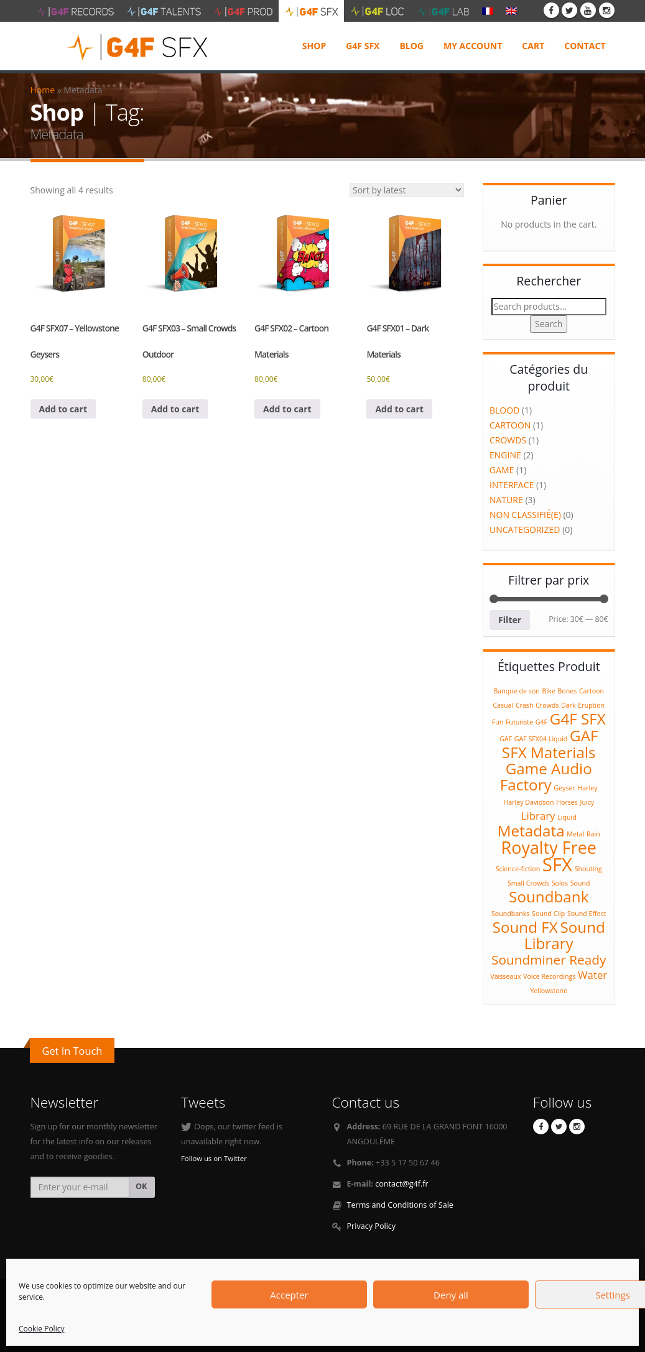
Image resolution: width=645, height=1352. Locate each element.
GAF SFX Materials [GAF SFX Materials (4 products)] (550, 743)
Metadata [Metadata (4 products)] (531, 830)
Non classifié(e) (525, 515)
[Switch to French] (487, 10)
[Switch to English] (511, 10)
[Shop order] (407, 190)
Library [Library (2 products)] (538, 815)
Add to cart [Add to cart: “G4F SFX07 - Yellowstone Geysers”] (63, 409)
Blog (411, 46)
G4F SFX (362, 46)
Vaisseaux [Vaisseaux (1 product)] (505, 976)
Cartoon (510, 425)
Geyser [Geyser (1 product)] (564, 788)
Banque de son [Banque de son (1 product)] (516, 691)
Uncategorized (525, 529)
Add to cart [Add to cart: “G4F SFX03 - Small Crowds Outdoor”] (175, 409)
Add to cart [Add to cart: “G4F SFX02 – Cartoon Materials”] (287, 409)
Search (548, 324)
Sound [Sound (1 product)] (580, 883)
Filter (509, 620)
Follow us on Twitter (214, 1158)
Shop (314, 46)
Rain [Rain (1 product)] (593, 834)
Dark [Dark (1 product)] (568, 705)
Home (42, 90)
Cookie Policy (41, 1328)
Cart (533, 46)
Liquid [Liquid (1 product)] (567, 817)
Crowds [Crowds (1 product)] (547, 705)
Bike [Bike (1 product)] (548, 691)
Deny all (451, 1295)
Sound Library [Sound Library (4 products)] (564, 935)
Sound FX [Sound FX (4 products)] (525, 927)
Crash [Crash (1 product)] (525, 705)
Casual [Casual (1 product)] (503, 705)
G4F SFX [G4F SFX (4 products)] (578, 718)
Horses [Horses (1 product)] (567, 802)
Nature (506, 500)
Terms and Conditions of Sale (400, 1205)
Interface (512, 485)
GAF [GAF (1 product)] (505, 738)
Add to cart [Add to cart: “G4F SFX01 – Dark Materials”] (399, 409)
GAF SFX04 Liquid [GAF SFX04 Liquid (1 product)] (541, 738)
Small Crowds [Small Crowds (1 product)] (528, 883)
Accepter (289, 1295)
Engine (505, 455)
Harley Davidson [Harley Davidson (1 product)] (528, 802)
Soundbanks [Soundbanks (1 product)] (510, 913)
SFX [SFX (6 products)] (557, 864)
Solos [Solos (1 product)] (560, 883)
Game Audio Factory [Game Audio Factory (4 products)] (546, 776)
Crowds (508, 440)
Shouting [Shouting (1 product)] (588, 868)
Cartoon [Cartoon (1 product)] (591, 691)
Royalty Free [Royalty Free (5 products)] (548, 847)
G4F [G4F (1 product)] (541, 722)
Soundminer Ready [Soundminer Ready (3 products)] (548, 959)
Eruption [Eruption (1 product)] (591, 705)
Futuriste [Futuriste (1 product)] (519, 722)
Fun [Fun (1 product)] (498, 722)
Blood (504, 410)
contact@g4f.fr (402, 1183)
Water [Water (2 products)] (592, 975)
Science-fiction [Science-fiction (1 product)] (518, 868)
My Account (472, 46)
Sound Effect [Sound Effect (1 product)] (586, 913)
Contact (584, 46)
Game (502, 470)
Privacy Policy (371, 1226)
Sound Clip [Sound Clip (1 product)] (548, 913)
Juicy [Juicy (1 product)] (587, 802)
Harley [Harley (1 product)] (587, 788)
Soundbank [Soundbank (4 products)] (548, 896)
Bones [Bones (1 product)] (567, 691)
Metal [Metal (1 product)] (575, 834)
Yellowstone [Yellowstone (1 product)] (548, 990)
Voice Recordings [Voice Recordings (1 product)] (549, 976)
